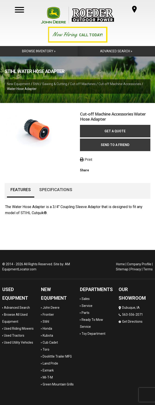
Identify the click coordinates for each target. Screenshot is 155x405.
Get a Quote (115, 131)
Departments (96, 289)
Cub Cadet (50, 342)
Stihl (36, 84)
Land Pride (50, 363)
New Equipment (18, 84)
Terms (148, 269)
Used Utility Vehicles (18, 342)
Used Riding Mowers (19, 328)
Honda (47, 328)
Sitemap (122, 269)
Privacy (135, 269)
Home (120, 264)
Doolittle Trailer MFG (57, 356)
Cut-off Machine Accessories (119, 84)
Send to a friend (115, 145)
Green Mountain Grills (58, 384)
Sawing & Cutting (54, 84)
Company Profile (139, 264)
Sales (86, 299)
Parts (85, 313)
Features (20, 189)
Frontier (48, 314)
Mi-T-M (48, 377)
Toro (46, 349)
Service (87, 306)
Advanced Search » (116, 51)
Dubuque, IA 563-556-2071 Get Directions (131, 314)
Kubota (48, 335)
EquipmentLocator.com (19, 269)
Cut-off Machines (83, 84)
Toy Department (93, 333)
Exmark (48, 370)
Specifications (55, 189)
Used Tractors (14, 335)
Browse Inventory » (39, 51)
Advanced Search (17, 307)
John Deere (51, 307)
